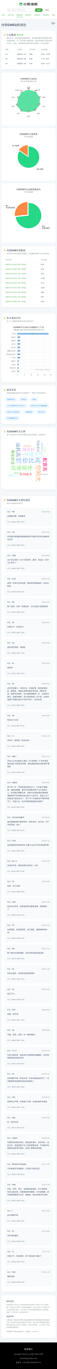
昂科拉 (23, 399)
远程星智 (29, 412)
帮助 (53, 15)
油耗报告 (19, 15)
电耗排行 (37, 15)
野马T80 (41, 412)
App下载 (11, 15)
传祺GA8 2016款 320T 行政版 (15, 301)
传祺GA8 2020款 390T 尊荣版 (15, 269)
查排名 (20, 35)
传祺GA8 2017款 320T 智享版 (15, 278)
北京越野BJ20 (12, 418)
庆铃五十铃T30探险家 (39, 406)
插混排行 (46, 15)
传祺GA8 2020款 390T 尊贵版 (15, 264)
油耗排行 (28, 15)
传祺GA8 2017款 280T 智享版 (15, 288)
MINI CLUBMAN (13, 412)
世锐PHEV (11, 399)
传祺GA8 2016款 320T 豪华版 (15, 297)
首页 (3, 15)
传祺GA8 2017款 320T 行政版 (15, 274)
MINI (34, 399)
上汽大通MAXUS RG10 (16, 406)
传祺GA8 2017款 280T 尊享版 (15, 292)
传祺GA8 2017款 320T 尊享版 (15, 283)
